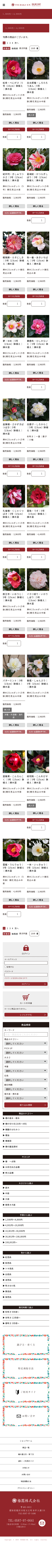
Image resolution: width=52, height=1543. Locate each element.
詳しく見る (14, 122)
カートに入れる (14, 129)
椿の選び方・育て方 (26, 1454)
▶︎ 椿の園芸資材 (10, 1146)
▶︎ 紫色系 (7, 1297)
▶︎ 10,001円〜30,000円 (14, 1231)
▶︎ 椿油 (6, 1135)
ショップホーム (26, 1441)
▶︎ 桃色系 (7, 1263)
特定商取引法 (26, 1481)
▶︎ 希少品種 (8, 1173)
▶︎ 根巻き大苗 (9, 1204)
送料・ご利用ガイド (26, 1461)
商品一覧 (25, 1447)
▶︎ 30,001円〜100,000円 (14, 1236)
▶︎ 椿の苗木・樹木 (11, 1118)
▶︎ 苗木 (6, 1187)
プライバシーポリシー (26, 1488)
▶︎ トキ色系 (8, 1268)
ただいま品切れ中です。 (14, 213)
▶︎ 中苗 (6, 1193)
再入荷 (31, 115)
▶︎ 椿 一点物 (9, 1161)
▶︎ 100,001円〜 (10, 1242)
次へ (17, 42)
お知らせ (25, 1467)
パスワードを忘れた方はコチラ (15, 978)
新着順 (6, 48)
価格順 (15, 48)
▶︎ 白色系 (7, 1274)
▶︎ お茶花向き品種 (11, 1167)
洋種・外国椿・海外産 (13, 716)
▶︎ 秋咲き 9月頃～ (11, 1312)
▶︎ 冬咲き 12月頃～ (12, 1317)
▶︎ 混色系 (7, 1280)
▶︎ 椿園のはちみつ (11, 1129)
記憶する (9, 967)
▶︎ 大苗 (6, 1199)
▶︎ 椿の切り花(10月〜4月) (15, 1123)
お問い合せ (26, 1474)
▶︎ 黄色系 (7, 1291)
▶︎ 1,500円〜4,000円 (12, 1219)
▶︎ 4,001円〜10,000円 (13, 1225)
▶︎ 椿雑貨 (7, 1141)
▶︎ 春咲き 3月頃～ (11, 1323)
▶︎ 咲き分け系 (9, 1285)
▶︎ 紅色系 (7, 1257)
